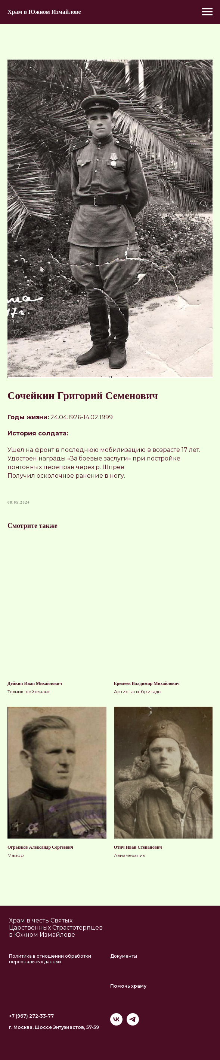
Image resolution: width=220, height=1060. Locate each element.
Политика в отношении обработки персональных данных (50, 958)
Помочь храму (128, 986)
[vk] (116, 1023)
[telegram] (133, 1023)
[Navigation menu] (207, 12)
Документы (123, 956)
